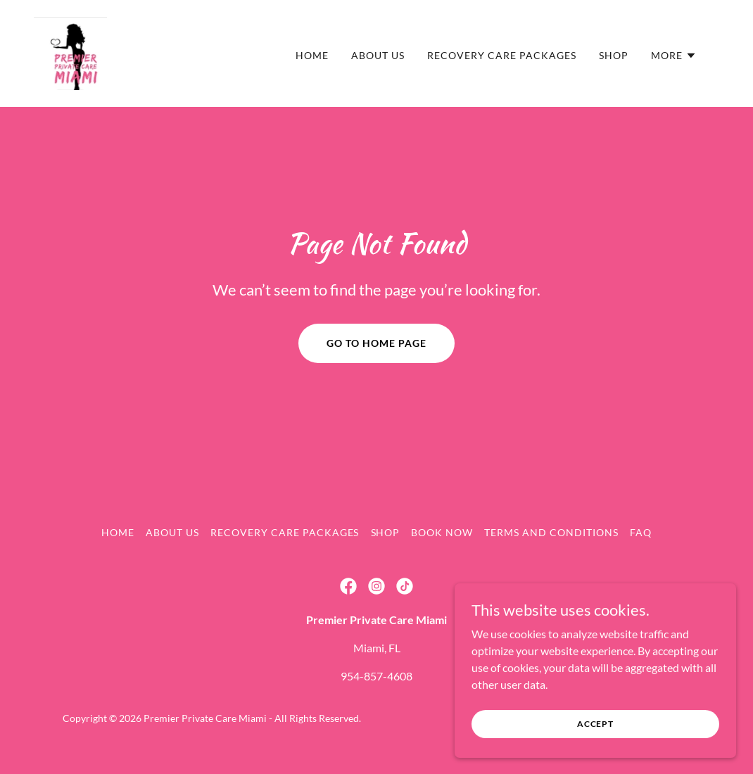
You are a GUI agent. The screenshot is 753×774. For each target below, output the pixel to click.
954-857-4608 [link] (376, 676)
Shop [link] (613, 55)
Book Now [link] (442, 532)
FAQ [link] (641, 532)
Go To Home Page (376, 343)
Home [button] (117, 532)
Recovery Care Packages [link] (501, 55)
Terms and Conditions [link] (551, 532)
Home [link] (312, 55)
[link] (70, 51)
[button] (674, 55)
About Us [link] (378, 55)
